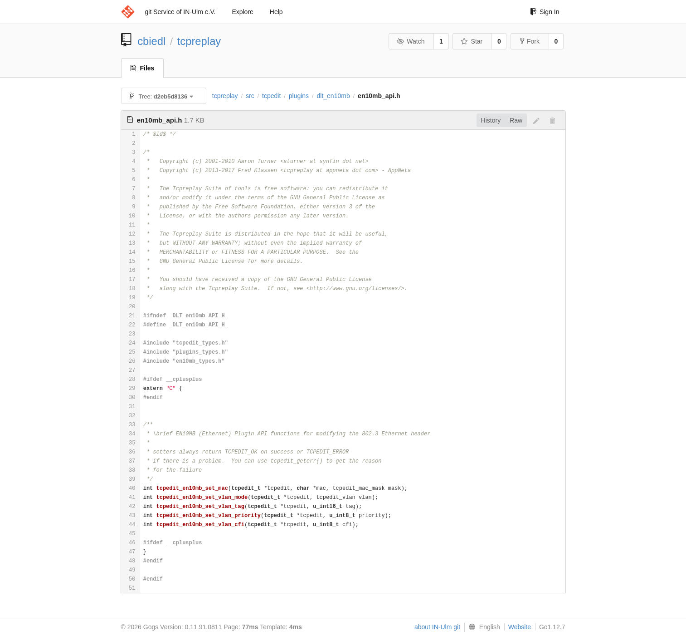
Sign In (545, 11)
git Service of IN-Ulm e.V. (180, 11)
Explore (242, 11)
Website (519, 627)
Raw (516, 120)
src (250, 95)
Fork (530, 41)
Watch (411, 41)
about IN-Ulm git (437, 627)
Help (276, 11)
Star (471, 41)
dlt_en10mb (333, 95)
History (491, 120)
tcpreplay (199, 41)
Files (143, 68)
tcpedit (271, 95)
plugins (299, 95)
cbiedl (151, 41)
